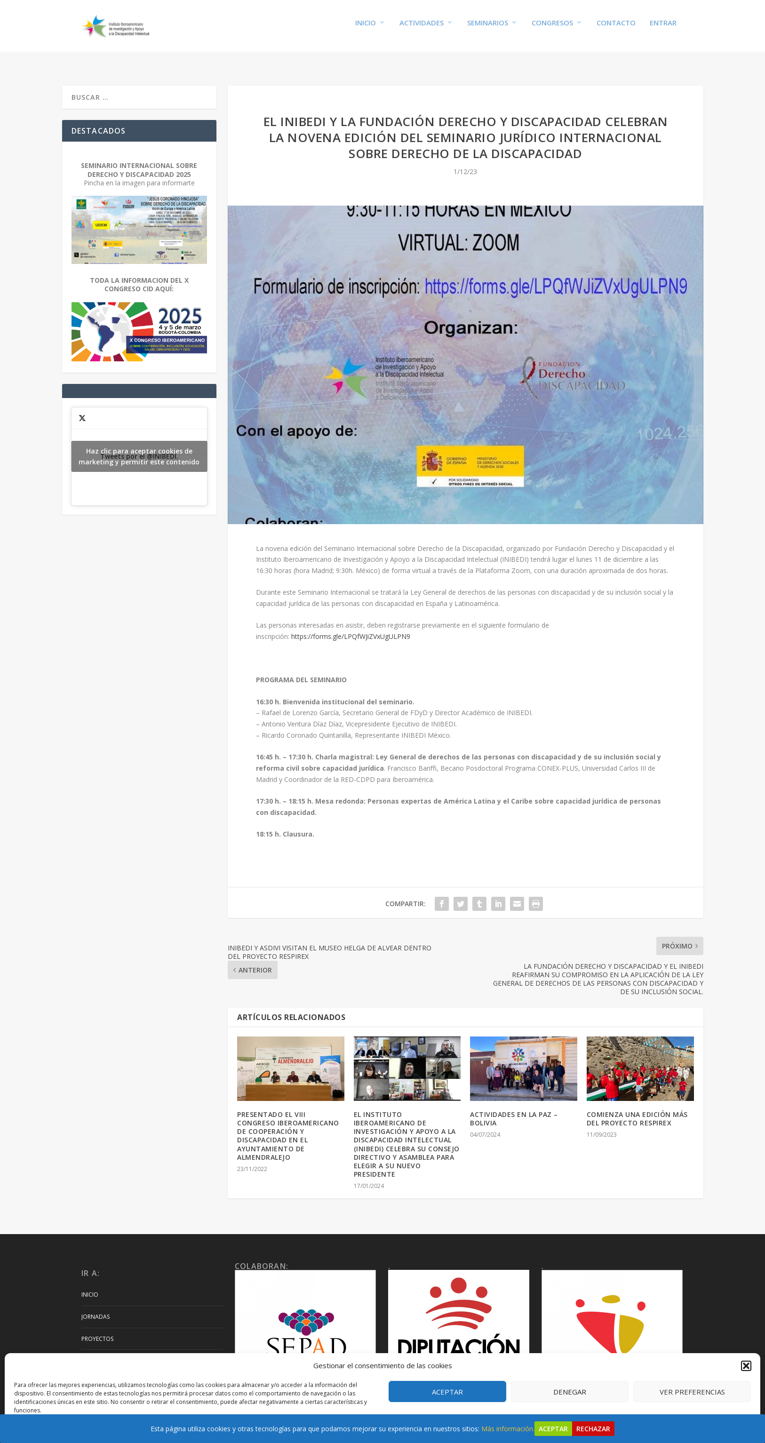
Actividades (421, 29)
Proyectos (97, 1330)
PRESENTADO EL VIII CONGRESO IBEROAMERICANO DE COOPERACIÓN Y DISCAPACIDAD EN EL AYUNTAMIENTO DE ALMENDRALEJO (288, 1127)
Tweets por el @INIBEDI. (139, 447)
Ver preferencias (692, 1391)
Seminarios (487, 29)
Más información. (507, 1428)
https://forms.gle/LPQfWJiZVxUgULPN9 (350, 627)
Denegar (569, 1391)
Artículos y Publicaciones (120, 1351)
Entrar (663, 29)
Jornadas (95, 1308)
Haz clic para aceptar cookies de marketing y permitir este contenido (139, 447)
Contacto (616, 29)
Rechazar (593, 1428)
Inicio (365, 29)
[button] (746, 1366)
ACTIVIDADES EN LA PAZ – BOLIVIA (514, 1109)
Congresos (552, 29)
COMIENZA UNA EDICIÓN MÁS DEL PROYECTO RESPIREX (637, 1109)
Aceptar (447, 1391)
